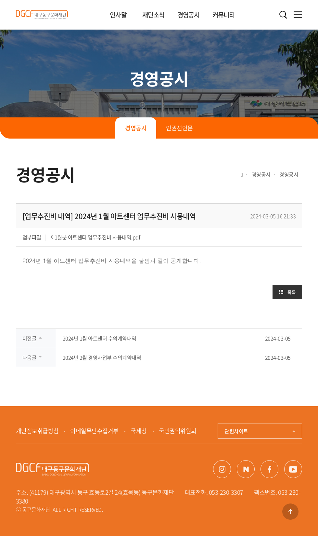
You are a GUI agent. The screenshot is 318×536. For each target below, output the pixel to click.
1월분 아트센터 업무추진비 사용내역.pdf (97, 237)
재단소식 (153, 15)
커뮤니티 (223, 15)
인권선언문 (179, 128)
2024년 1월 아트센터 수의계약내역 (99, 338)
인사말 (118, 15)
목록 (291, 292)
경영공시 (188, 15)
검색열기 (283, 15)
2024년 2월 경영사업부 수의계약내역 (102, 357)
